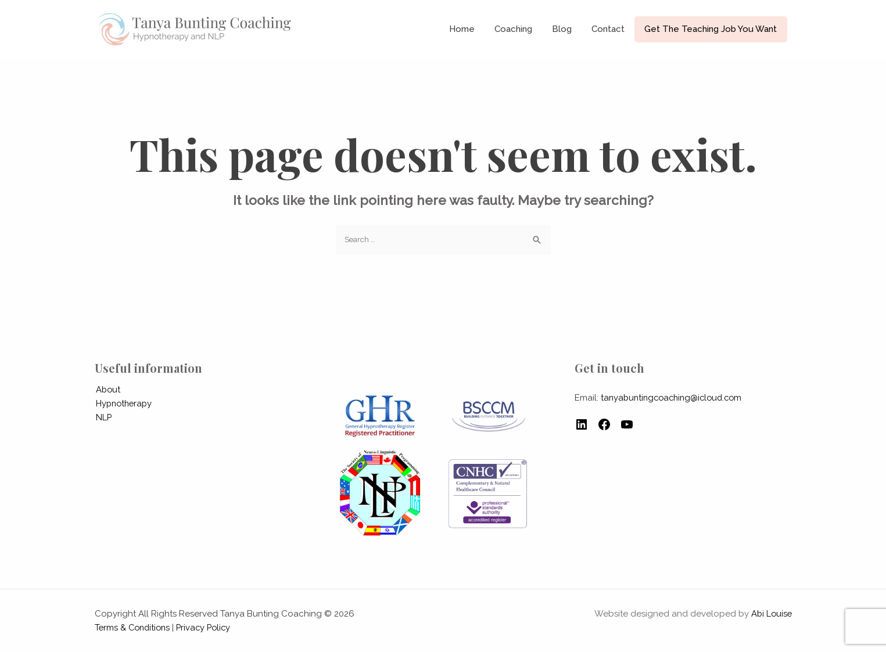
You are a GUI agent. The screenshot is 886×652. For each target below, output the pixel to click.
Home (473, 29)
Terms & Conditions (134, 627)
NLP (103, 417)
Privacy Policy (208, 627)
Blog (568, 29)
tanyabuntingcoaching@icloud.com (675, 397)
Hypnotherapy (124, 403)
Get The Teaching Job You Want (712, 29)
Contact (612, 29)
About (107, 389)
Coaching (522, 29)
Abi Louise (770, 613)
